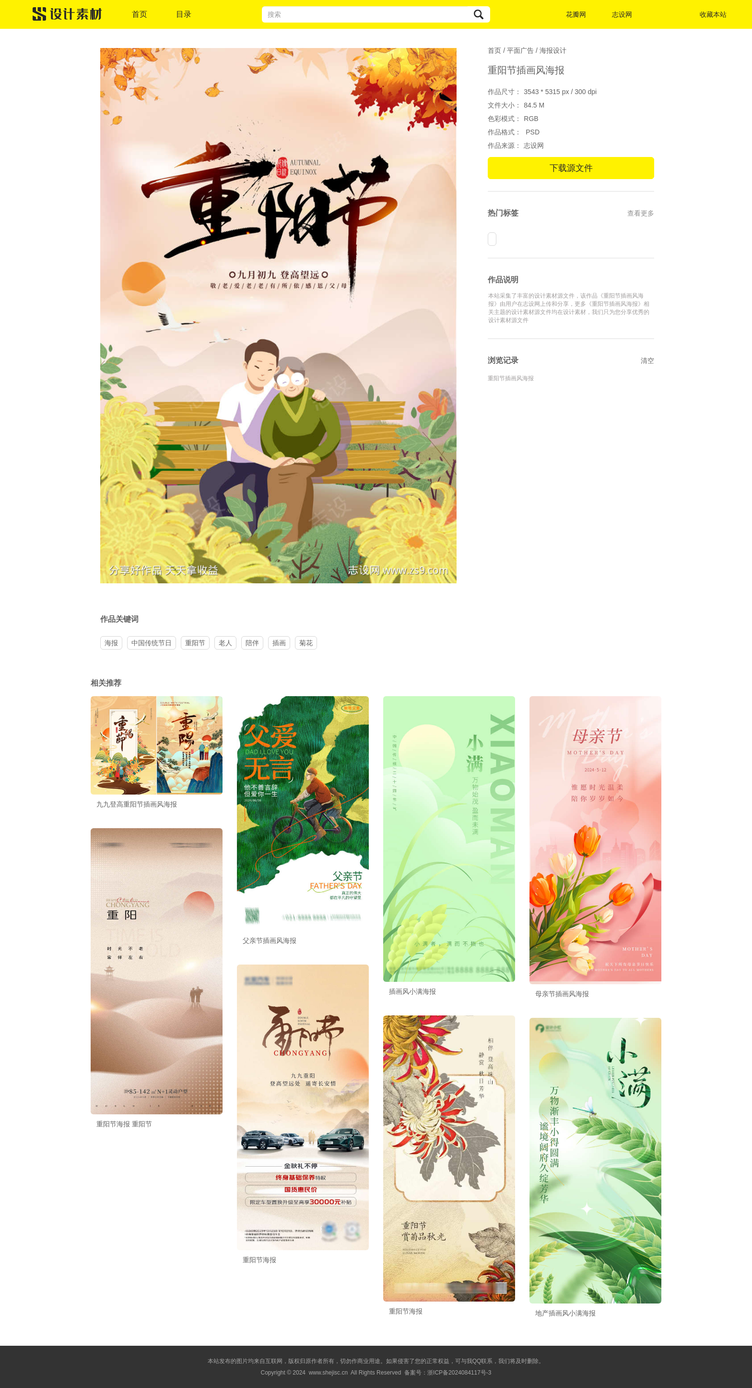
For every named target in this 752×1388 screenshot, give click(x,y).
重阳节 (195, 643)
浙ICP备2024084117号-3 (459, 1372)
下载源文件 (571, 168)
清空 (647, 360)
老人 (225, 643)
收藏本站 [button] (713, 14)
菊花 (306, 643)
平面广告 (520, 50)
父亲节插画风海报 (269, 940)
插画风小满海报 (412, 991)
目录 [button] (183, 14)
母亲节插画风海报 (562, 994)
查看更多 (640, 213)
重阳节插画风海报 (511, 378)
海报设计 (553, 50)
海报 (111, 643)
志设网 (622, 14)
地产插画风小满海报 (565, 1313)
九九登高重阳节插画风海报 (136, 804)
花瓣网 (576, 14)
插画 (279, 643)
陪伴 (252, 643)
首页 (139, 14)
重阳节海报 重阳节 (124, 1124)
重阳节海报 (259, 1260)
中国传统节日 (151, 643)
